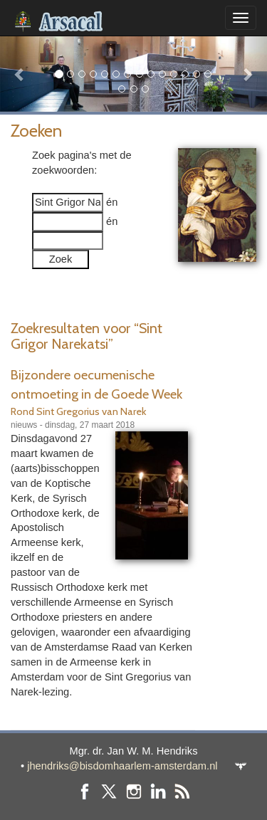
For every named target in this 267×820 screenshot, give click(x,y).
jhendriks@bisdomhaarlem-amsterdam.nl (122, 766)
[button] (20, 74)
